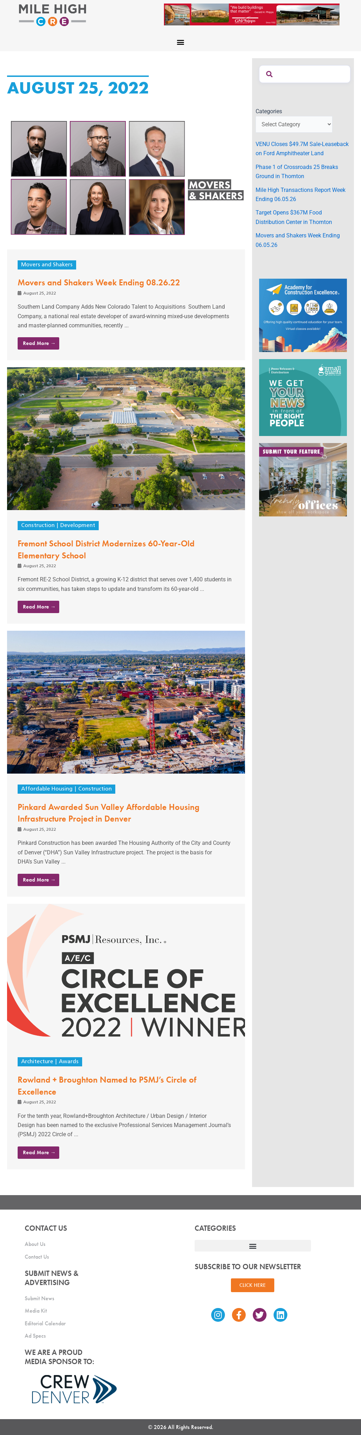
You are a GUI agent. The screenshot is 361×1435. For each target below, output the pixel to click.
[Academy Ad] (303, 314)
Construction (38, 525)
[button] (180, 42)
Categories (269, 111)
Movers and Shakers (47, 265)
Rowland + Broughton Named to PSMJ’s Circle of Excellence (113, 1085)
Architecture (38, 1062)
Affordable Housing (47, 789)
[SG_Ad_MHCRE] (303, 397)
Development (79, 525)
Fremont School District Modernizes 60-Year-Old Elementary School (112, 549)
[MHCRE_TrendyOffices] (303, 479)
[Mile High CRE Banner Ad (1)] (251, 14)
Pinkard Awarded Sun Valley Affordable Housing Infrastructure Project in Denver (115, 812)
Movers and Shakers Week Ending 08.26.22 (105, 282)
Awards (71, 1062)
